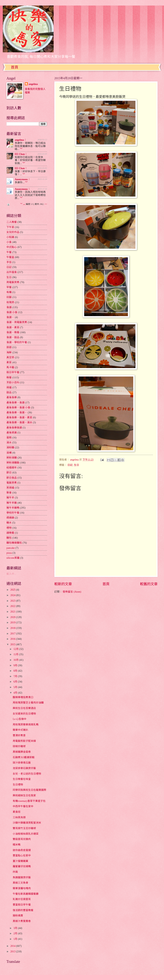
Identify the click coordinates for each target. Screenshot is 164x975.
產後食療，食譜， (16, 412)
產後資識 (11, 432)
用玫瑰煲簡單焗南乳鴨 (26, 724)
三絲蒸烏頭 (19, 817)
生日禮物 (18, 784)
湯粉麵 (10, 447)
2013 (13, 951)
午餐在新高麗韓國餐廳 (26, 893)
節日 (9, 472)
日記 (70, 465)
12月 (16, 649)
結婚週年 (11, 467)
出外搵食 (11, 272)
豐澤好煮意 (19, 735)
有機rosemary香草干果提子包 (29, 801)
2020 (13, 617)
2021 (13, 611)
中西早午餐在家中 (23, 806)
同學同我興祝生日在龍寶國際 (29, 790)
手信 (9, 262)
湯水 (9, 442)
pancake (10, 548)
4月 (15, 692)
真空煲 (10, 357)
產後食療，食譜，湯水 (19, 422)
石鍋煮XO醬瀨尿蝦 (23, 757)
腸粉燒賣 (18, 915)
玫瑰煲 (10, 302)
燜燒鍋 (10, 517)
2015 (13, 644)
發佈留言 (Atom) (72, 591)
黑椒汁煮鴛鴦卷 (22, 921)
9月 (15, 665)
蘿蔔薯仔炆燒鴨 (22, 866)
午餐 (9, 252)
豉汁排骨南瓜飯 (22, 762)
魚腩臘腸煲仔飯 (22, 877)
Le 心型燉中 (19, 719)
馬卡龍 (10, 367)
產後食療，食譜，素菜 (19, 417)
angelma (33, 84)
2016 (13, 639)
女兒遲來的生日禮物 (24, 713)
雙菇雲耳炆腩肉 (22, 839)
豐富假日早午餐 (22, 904)
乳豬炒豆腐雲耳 (22, 899)
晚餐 (9, 377)
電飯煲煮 (11, 482)
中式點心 (11, 247)
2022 (13, 606)
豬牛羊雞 (11, 502)
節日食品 (11, 477)
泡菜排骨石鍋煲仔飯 (24, 768)
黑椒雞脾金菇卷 (22, 751)
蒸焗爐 (10, 487)
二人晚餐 (11, 222)
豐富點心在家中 (22, 855)
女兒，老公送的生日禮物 (27, 773)
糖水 (9, 522)
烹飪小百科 (12, 382)
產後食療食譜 (14, 427)
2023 (13, 600)
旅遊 (9, 347)
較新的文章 (63, 584)
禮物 (9, 527)
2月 (15, 933)
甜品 (9, 392)
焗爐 (9, 387)
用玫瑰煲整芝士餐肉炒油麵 (28, 702)
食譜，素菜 (12, 327)
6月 (15, 681)
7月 (15, 676)
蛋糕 (9, 437)
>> (46, 204)
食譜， (10, 317)
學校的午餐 (12, 512)
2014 (13, 946)
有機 (9, 292)
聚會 (9, 492)
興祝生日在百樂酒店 (24, 708)
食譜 (9, 307)
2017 (13, 633)
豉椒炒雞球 (19, 746)
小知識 (10, 237)
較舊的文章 (149, 584)
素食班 (16, 812)
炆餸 (9, 297)
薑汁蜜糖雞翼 (20, 861)
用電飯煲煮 (12, 282)
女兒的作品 (12, 232)
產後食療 (11, 397)
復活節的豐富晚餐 (23, 910)
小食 (9, 242)
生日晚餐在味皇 (22, 779)
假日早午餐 (12, 372)
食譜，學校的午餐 (16, 342)
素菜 (9, 362)
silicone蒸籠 (13, 557)
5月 (15, 687)
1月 (15, 939)
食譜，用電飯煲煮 (16, 322)
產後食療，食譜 (15, 402)
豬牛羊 (10, 497)
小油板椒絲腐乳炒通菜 (26, 833)
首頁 (14, 67)
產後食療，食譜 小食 (18, 407)
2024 (13, 595)
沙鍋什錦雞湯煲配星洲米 (27, 822)
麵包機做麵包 (14, 542)
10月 (16, 660)
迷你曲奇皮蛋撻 (22, 850)
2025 (13, 589)
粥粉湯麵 (11, 457)
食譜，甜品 (12, 337)
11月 (16, 654)
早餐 (9, 287)
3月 (15, 928)
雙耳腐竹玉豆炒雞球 (24, 828)
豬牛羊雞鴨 (12, 507)
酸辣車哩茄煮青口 (23, 697)
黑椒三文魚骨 (20, 882)
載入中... (11, 574)
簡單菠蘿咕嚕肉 (22, 888)
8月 (15, 670)
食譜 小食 (11, 312)
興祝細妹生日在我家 (24, 795)
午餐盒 (10, 257)
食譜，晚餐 (12, 332)
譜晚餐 (10, 532)
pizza (9, 553)
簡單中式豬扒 (20, 730)
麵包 (9, 537)
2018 (13, 628)
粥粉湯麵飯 (12, 462)
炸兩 (15, 872)
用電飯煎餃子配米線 (24, 741)
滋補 (9, 452)
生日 (76, 465)
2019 (13, 622)
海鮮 (9, 352)
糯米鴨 (16, 844)
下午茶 (10, 227)
